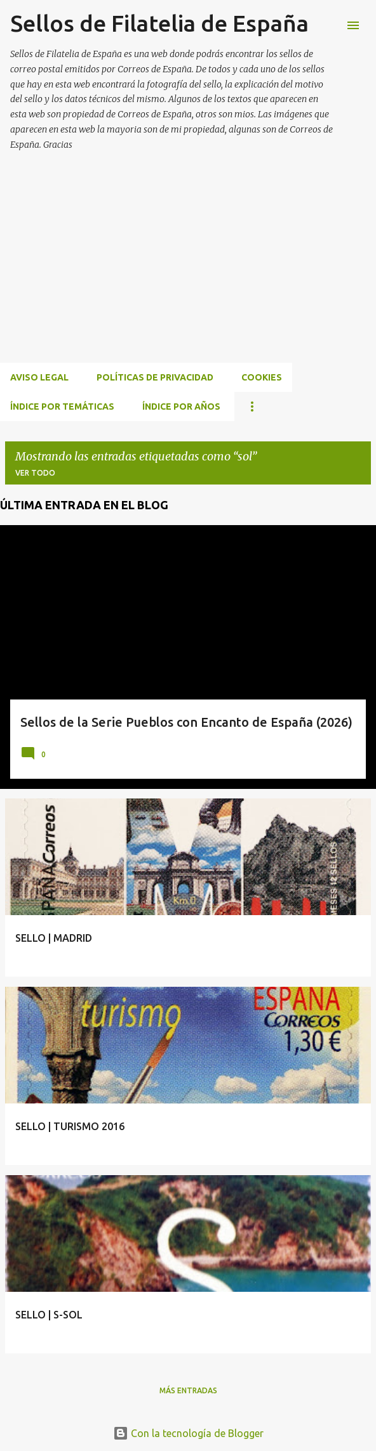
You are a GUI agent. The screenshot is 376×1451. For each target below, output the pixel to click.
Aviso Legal (39, 377)
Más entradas (188, 1390)
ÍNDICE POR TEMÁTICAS (62, 406)
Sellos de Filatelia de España (159, 23)
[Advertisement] (188, 272)
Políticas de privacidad (155, 377)
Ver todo (35, 473)
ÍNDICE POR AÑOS (181, 406)
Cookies (261, 377)
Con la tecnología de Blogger (188, 1433)
